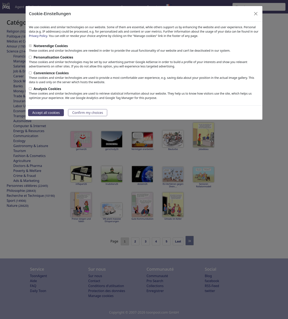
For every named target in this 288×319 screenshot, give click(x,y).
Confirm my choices (87, 112)
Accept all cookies (46, 112)
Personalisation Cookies (53, 57)
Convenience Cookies (51, 73)
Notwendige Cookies (51, 46)
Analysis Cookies (47, 88)
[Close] (255, 13)
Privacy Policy (38, 36)
